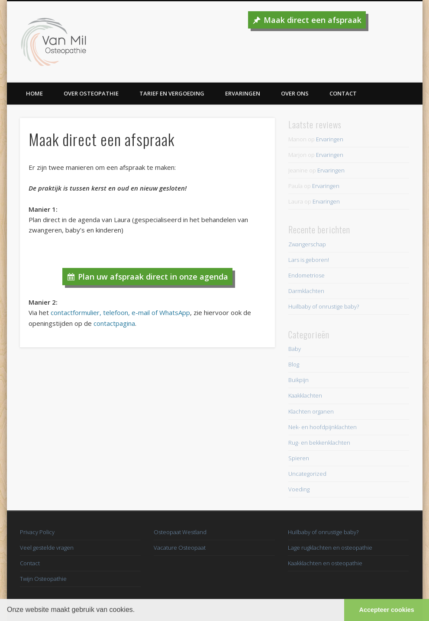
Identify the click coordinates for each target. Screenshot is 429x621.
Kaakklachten (305, 395)
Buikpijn (298, 380)
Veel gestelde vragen (47, 547)
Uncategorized (307, 474)
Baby (294, 349)
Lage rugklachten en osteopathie (330, 547)
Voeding (299, 489)
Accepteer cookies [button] (386, 609)
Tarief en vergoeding (171, 93)
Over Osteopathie (91, 93)
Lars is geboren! (308, 260)
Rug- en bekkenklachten (319, 442)
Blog (293, 364)
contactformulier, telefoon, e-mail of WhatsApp (120, 312)
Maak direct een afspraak (312, 20)
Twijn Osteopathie (43, 579)
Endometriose (306, 275)
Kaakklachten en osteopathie (325, 563)
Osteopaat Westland (180, 532)
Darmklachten (306, 291)
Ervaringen (242, 93)
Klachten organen (311, 411)
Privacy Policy (37, 532)
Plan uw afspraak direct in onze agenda (153, 276)
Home (34, 93)
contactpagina (114, 323)
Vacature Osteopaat (180, 547)
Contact (343, 93)
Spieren (298, 458)
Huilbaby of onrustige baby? (323, 306)
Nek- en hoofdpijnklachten (322, 427)
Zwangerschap (307, 244)
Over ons (295, 93)
